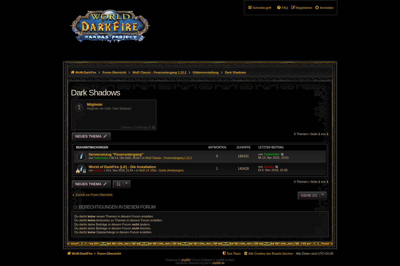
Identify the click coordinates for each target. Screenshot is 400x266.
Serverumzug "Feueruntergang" (116, 154)
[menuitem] (324, 7)
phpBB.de (218, 263)
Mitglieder (95, 105)
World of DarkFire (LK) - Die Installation (122, 167)
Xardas (98, 170)
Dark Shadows (95, 92)
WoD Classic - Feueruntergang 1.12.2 (168, 157)
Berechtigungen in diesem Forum (117, 207)
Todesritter (101, 157)
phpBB (185, 260)
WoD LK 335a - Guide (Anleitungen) (161, 170)
